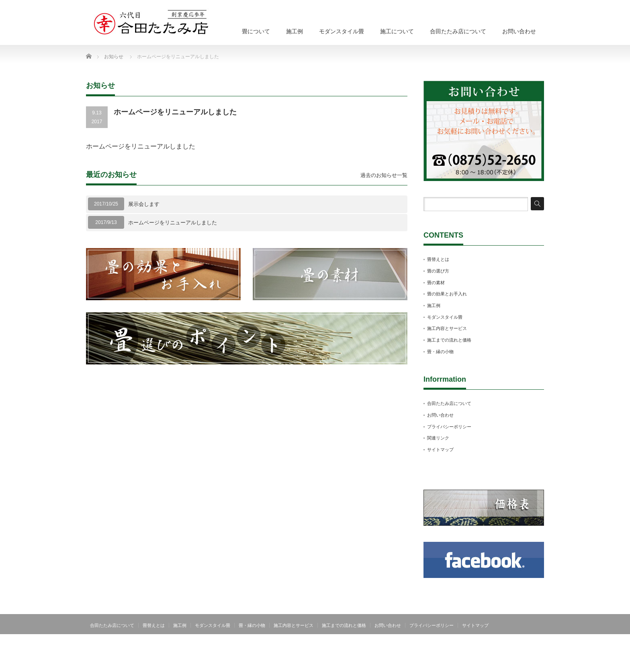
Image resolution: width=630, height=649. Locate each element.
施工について (397, 31)
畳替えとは (438, 259)
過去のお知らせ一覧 (383, 175)
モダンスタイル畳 (341, 31)
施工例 (294, 31)
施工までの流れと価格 (449, 340)
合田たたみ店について (458, 31)
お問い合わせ (519, 31)
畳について (256, 31)
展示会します (144, 204)
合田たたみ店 (529, 643)
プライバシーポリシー (449, 426)
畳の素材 (436, 282)
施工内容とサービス (447, 328)
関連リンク (438, 437)
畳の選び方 (438, 271)
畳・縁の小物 (440, 351)
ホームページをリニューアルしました (172, 223)
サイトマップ (440, 449)
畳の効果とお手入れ (447, 293)
